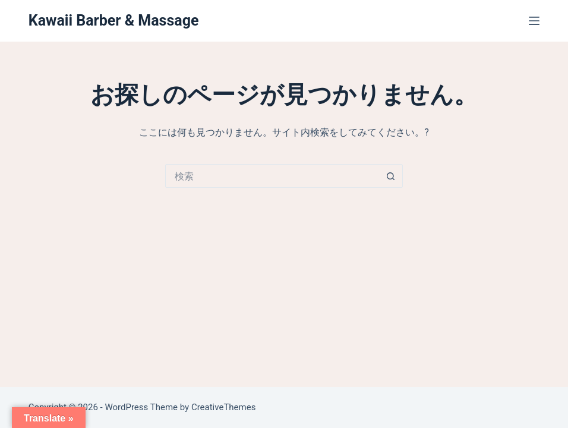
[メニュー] (534, 20)
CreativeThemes (223, 407)
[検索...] (272, 176)
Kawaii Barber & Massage (114, 20)
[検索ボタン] (391, 176)
